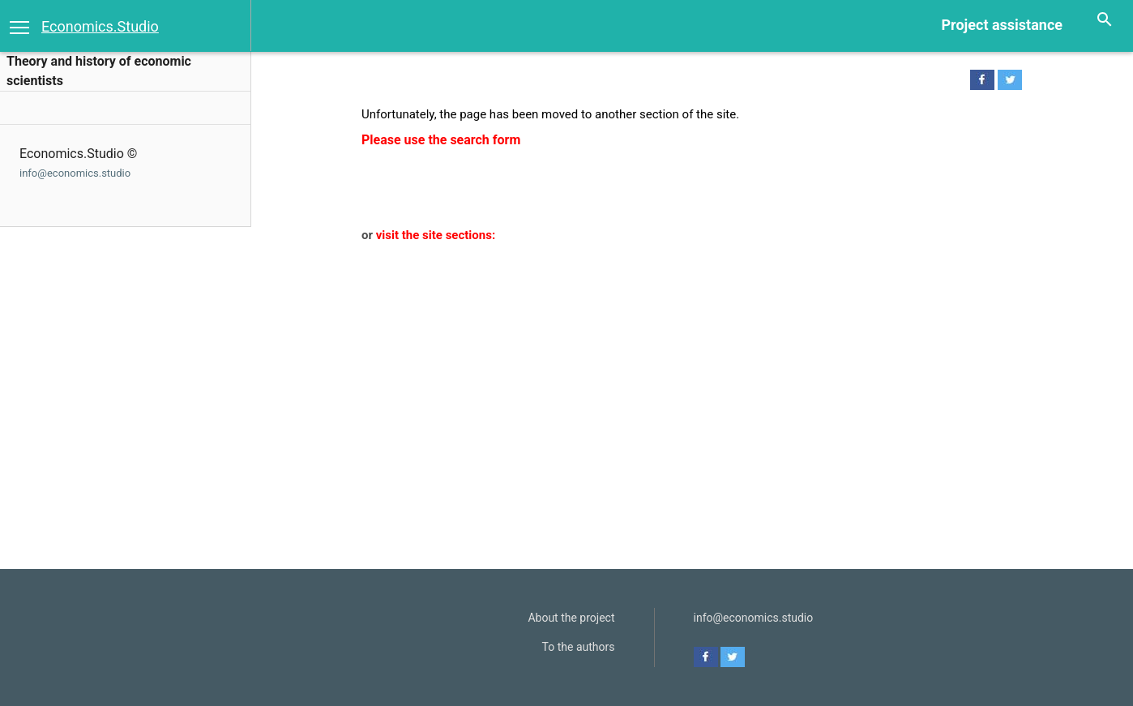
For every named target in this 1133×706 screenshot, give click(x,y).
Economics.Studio (100, 26)
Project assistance (1002, 24)
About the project (571, 617)
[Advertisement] (682, 366)
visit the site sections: (435, 235)
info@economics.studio (74, 173)
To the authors (578, 646)
